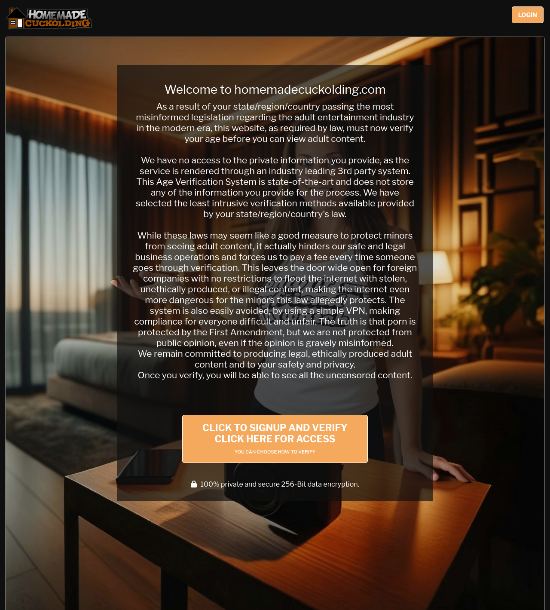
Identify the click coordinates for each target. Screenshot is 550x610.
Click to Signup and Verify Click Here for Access (275, 438)
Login (527, 14)
